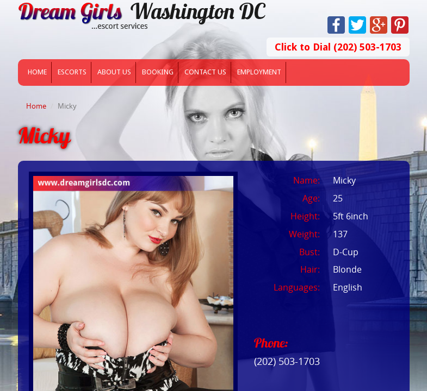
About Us (114, 72)
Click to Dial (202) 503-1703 (338, 47)
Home (37, 72)
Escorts (72, 72)
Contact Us (205, 72)
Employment (259, 72)
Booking (158, 72)
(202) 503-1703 (287, 361)
